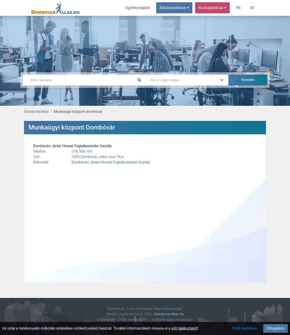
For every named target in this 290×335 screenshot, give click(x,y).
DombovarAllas (36, 111)
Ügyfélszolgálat (137, 8)
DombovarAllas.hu (169, 314)
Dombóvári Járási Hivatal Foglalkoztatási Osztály (111, 162)
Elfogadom (275, 328)
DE (252, 8)
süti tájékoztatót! (184, 328)
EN (238, 8)
